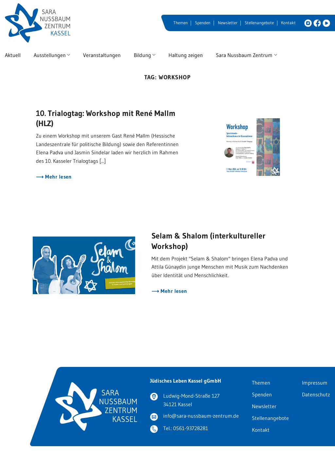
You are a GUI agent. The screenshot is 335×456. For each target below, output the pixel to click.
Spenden (202, 22)
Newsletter (228, 22)
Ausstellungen (52, 55)
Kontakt (288, 22)
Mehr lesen (58, 177)
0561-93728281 (190, 428)
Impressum (314, 382)
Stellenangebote (259, 22)
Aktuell (13, 55)
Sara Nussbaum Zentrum (246, 55)
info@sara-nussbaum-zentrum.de (201, 415)
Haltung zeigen (185, 55)
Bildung (144, 55)
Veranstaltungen (102, 55)
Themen (180, 22)
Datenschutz (316, 394)
